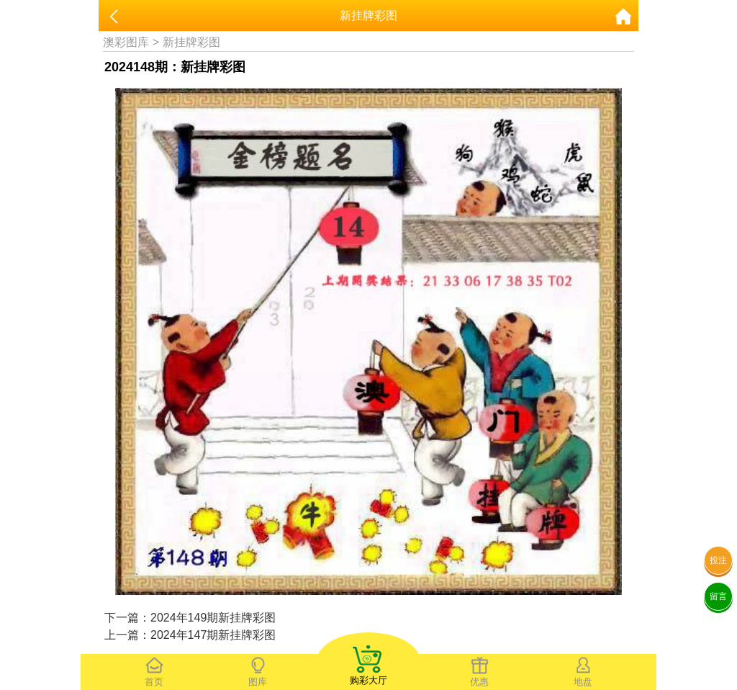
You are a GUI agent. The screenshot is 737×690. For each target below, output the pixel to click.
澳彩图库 (126, 42)
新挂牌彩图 (191, 42)
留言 (718, 596)
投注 (718, 560)
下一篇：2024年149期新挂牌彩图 (190, 617)
